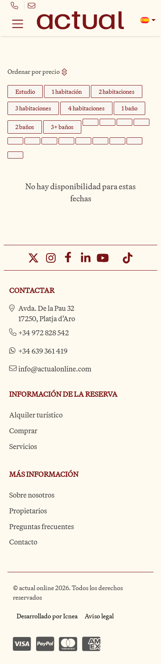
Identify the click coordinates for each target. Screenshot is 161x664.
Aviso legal (99, 616)
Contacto (23, 541)
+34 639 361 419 (43, 350)
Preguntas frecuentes (41, 526)
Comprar (23, 430)
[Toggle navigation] (17, 23)
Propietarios (28, 510)
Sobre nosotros (31, 494)
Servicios (23, 446)
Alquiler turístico (36, 414)
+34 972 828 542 (43, 332)
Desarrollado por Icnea (47, 616)
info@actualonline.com (54, 368)
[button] (148, 20)
